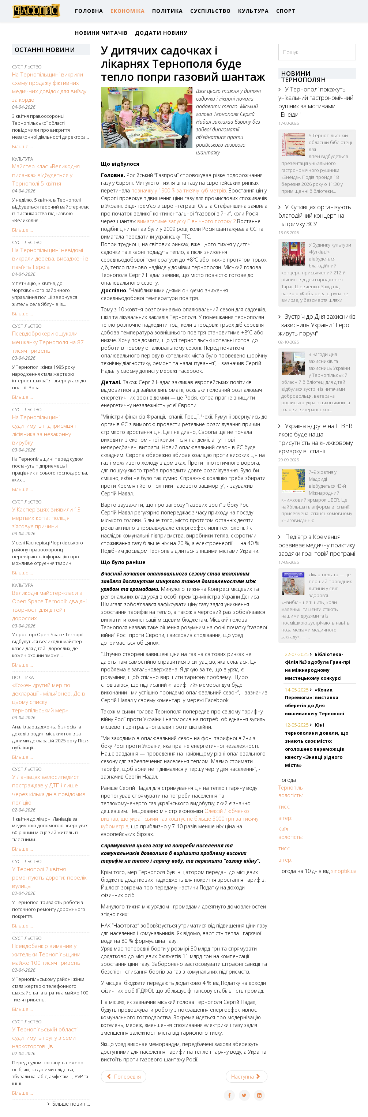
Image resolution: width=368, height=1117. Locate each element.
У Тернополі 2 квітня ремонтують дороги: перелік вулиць (49, 877)
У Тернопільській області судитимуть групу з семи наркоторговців (45, 1038)
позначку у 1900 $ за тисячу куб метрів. (179, 190)
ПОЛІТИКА (167, 10)
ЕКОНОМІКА (127, 10)
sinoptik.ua (344, 870)
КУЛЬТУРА (253, 10)
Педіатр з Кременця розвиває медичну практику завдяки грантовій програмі (316, 545)
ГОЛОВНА (89, 10)
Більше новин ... (71, 1103)
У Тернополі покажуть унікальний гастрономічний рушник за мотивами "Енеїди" (315, 102)
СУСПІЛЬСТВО (210, 10)
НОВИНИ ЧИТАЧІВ (101, 32)
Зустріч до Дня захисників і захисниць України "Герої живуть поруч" (317, 324)
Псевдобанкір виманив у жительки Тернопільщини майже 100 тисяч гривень (46, 954)
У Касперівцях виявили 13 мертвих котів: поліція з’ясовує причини (46, 518)
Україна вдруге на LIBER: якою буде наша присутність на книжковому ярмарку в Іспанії (315, 438)
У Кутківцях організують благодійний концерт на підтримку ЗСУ (314, 215)
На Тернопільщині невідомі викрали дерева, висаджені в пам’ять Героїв (50, 258)
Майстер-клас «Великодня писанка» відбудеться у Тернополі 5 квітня (46, 174)
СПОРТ (286, 10)
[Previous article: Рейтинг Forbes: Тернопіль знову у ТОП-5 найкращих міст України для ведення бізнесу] (124, 1077)
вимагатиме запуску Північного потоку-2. (187, 221)
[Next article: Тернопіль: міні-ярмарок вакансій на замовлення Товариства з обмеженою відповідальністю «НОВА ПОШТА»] (246, 1077)
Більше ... (22, 146)
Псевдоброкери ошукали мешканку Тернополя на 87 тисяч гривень (48, 342)
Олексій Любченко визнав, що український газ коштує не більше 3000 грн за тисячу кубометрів (179, 818)
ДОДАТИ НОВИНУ (161, 32)
